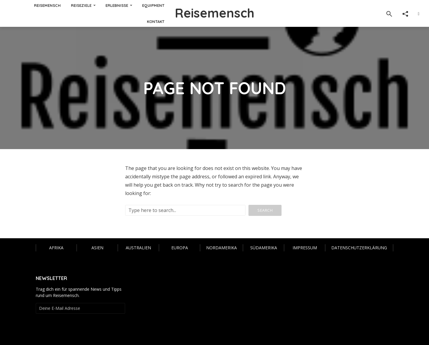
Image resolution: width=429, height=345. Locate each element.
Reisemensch (214, 13)
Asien (97, 247)
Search (265, 210)
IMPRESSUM (305, 247)
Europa (179, 247)
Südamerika (263, 247)
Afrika (56, 247)
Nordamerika (221, 247)
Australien (138, 247)
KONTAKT (155, 21)
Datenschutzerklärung (359, 247)
